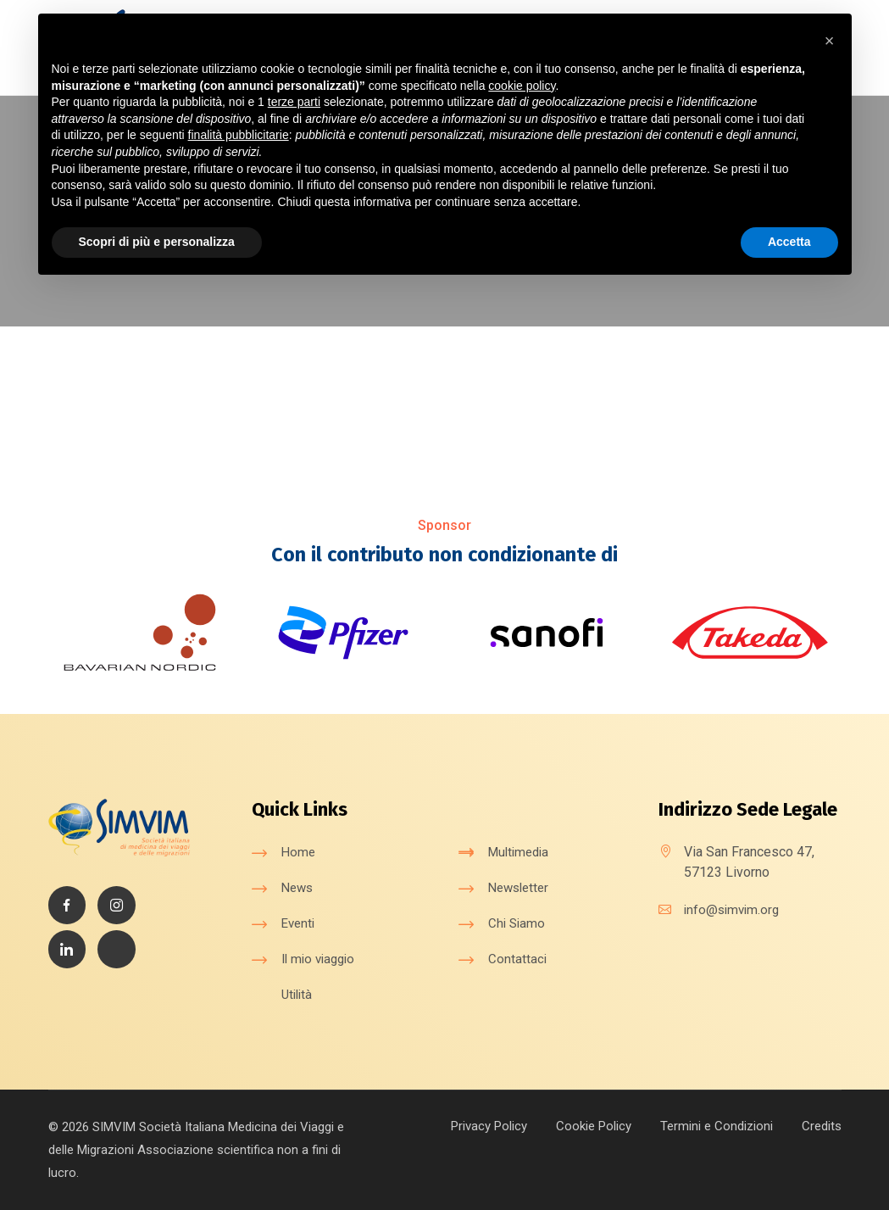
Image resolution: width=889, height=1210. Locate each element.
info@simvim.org (734, 909)
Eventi (299, 923)
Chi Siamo (517, 923)
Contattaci (517, 959)
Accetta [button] (789, 241)
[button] (829, 40)
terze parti (294, 102)
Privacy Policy (467, 1126)
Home (299, 852)
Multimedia (521, 852)
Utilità (298, 994)
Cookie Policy (579, 1126)
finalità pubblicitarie (238, 135)
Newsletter (521, 887)
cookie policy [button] (521, 85)
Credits (820, 1126)
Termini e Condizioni (709, 1126)
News (298, 887)
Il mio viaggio (321, 959)
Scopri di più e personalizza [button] (157, 241)
